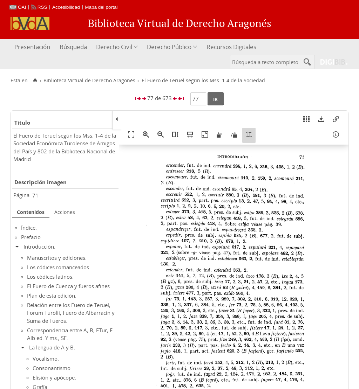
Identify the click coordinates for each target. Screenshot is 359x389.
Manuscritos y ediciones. (57, 257)
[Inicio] (35, 80)
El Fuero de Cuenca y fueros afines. (69, 286)
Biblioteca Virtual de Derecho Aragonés (89, 80)
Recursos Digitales (231, 47)
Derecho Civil (114, 47)
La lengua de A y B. (52, 347)
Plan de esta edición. (51, 295)
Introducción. (39, 246)
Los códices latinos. (50, 276)
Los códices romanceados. (58, 267)
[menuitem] (33, 47)
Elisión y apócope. (54, 377)
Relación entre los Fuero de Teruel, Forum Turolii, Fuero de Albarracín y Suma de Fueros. (71, 312)
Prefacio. (31, 237)
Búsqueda (73, 47)
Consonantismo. (52, 367)
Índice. (29, 227)
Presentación (32, 47)
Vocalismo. (46, 358)
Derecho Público (169, 47)
